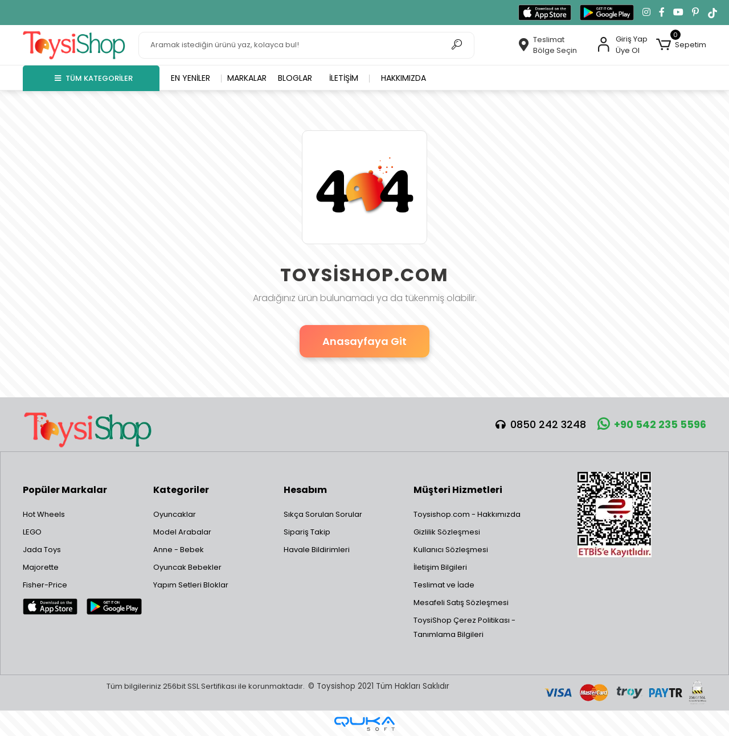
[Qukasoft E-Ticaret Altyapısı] (364, 724)
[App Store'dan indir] (544, 12)
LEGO (32, 532)
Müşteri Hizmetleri (457, 489)
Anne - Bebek (178, 549)
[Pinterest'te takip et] (695, 12)
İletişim (343, 78)
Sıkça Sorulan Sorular (323, 514)
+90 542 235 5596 (651, 424)
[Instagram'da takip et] (646, 12)
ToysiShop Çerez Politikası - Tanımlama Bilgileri (464, 627)
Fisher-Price (45, 584)
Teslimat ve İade (443, 584)
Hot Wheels (44, 514)
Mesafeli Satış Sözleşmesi (461, 602)
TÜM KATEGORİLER (94, 78)
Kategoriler (181, 489)
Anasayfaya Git (364, 341)
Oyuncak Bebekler (187, 567)
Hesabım (305, 489)
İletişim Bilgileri (440, 567)
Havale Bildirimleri (317, 549)
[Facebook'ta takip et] (662, 12)
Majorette (41, 567)
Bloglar (295, 78)
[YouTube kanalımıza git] (678, 12)
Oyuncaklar (174, 514)
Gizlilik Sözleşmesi (446, 532)
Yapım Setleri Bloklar (190, 584)
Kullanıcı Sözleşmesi (450, 549)
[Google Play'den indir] (607, 12)
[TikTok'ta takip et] (712, 12)
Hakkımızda (403, 78)
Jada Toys (42, 549)
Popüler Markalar (65, 489)
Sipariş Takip (307, 532)
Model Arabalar (182, 532)
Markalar (247, 78)
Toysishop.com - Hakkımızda (467, 514)
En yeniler (190, 78)
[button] (681, 45)
